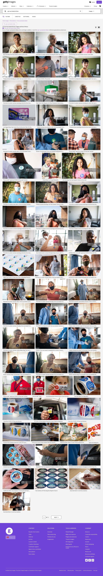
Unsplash (87, 549)
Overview (49, 531)
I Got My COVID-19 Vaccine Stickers (12, 421)
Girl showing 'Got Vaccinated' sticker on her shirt (81, 54)
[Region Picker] (10, 537)
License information (87, 570)
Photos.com (88, 551)
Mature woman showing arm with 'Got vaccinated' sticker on (52, 127)
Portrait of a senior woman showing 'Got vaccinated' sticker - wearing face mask (55, 301)
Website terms (62, 570)
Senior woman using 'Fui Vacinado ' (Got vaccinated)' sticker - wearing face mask (23, 374)
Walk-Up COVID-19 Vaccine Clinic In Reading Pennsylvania (17, 277)
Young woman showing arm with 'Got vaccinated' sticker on (17, 78)
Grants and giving (89, 544)
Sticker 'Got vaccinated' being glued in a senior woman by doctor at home (54, 350)
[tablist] (25, 16)
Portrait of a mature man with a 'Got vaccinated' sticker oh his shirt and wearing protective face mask (28, 204)
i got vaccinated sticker (10, 24)
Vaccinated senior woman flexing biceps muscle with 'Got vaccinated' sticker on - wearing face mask (60, 252)
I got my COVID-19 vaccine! (43, 78)
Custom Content (33, 541)
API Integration (69, 541)
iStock (86, 546)
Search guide (69, 544)
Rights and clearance (71, 534)
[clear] (81, 11)
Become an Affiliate (90, 554)
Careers (87, 536)
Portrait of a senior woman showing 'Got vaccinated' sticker (50, 374)
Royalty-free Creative (34, 531)
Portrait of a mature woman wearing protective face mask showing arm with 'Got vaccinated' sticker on (28, 228)
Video (30, 534)
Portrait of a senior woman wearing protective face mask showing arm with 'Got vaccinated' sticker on (28, 103)
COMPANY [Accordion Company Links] (88, 528)
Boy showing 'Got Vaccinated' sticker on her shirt (15, 54)
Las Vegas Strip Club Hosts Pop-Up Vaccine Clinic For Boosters (18, 127)
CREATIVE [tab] (17, 16)
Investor (87, 541)
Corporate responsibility (91, 534)
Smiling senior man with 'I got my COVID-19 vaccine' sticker (83, 252)
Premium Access (51, 536)
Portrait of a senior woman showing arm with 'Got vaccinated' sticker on (53, 54)
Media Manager (70, 531)
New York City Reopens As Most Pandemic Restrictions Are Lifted (52, 103)
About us (87, 531)
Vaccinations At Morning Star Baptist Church (46, 490)
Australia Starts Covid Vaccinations (78, 490)
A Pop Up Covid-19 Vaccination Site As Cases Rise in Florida (46, 442)
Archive (30, 539)
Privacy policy (78, 570)
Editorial (31, 536)
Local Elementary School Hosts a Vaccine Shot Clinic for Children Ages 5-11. (64, 396)
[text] (43, 11)
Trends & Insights (70, 539)
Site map (95, 570)
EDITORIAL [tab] (26, 16)
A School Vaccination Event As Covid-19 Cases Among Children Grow (20, 442)
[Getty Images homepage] (9, 2)
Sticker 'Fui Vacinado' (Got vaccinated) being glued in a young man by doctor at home (57, 151)
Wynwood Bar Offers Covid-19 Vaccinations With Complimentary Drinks (78, 442)
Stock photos (32, 551)
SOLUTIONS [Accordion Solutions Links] (50, 528)
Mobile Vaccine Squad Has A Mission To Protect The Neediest (18, 467)
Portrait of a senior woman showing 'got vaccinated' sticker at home (85, 277)
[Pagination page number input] (43, 517)
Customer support (89, 556)
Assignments (50, 539)
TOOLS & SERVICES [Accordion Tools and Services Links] (71, 528)
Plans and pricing (51, 534)
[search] (6, 11)
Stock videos (32, 554)
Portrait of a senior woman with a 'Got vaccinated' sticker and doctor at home (22, 151)
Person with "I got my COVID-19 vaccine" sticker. (81, 151)
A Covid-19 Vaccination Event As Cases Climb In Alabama (48, 421)
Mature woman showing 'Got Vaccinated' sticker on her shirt (51, 204)
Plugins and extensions (71, 536)
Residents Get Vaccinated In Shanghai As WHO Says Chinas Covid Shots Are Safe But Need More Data (61, 467)
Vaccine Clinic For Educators (81, 396)
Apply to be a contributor (35, 549)
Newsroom (88, 539)
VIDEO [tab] (34, 16)
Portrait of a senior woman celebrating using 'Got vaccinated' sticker (20, 350)
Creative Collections (34, 544)
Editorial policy (70, 570)
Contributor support (34, 546)
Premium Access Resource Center (72, 547)
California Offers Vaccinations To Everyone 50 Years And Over (18, 490)
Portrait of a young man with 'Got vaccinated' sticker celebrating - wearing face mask (57, 326)
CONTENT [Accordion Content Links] (31, 528)
